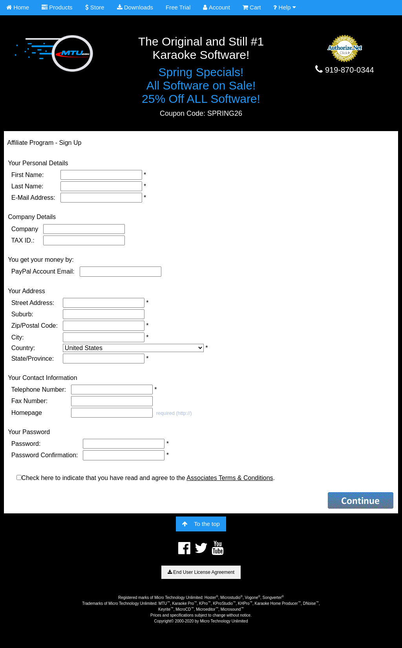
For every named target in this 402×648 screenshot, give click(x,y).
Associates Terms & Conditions (229, 478)
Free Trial (178, 7)
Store (94, 7)
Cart (252, 7)
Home (17, 7)
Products (57, 7)
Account (216, 7)
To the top (201, 523)
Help (284, 7)
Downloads (135, 7)
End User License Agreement (201, 572)
